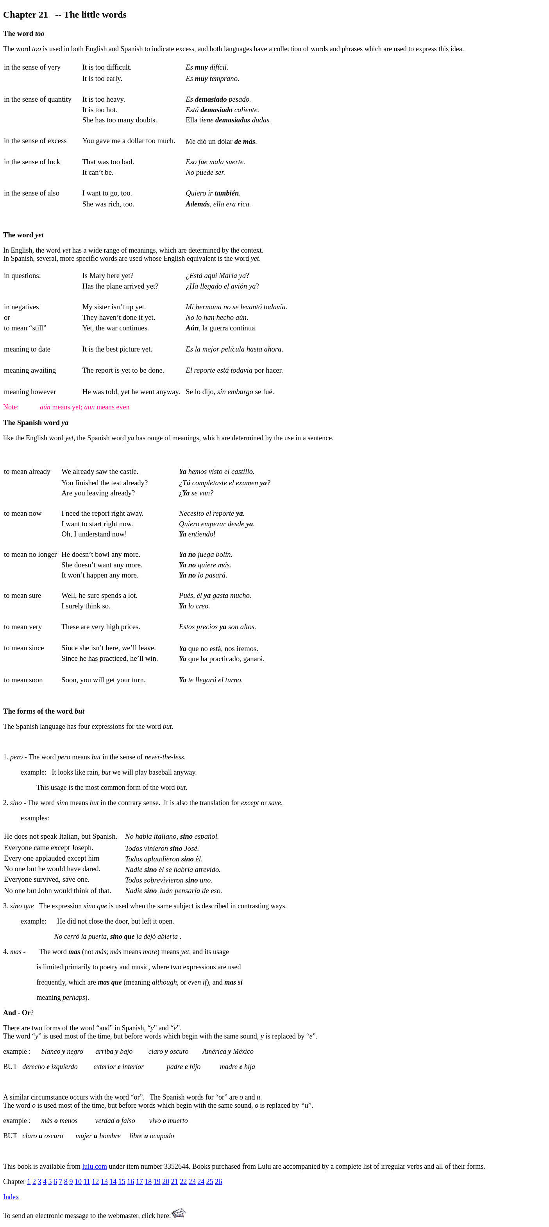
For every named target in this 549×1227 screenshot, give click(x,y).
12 (95, 1182)
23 (192, 1182)
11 (86, 1182)
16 (130, 1182)
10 (78, 1182)
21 (174, 1182)
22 (183, 1182)
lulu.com (94, 1166)
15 (121, 1182)
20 (165, 1182)
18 (148, 1182)
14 (112, 1182)
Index (11, 1197)
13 (104, 1182)
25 (209, 1182)
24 (200, 1182)
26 (218, 1182)
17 (139, 1182)
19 (157, 1182)
